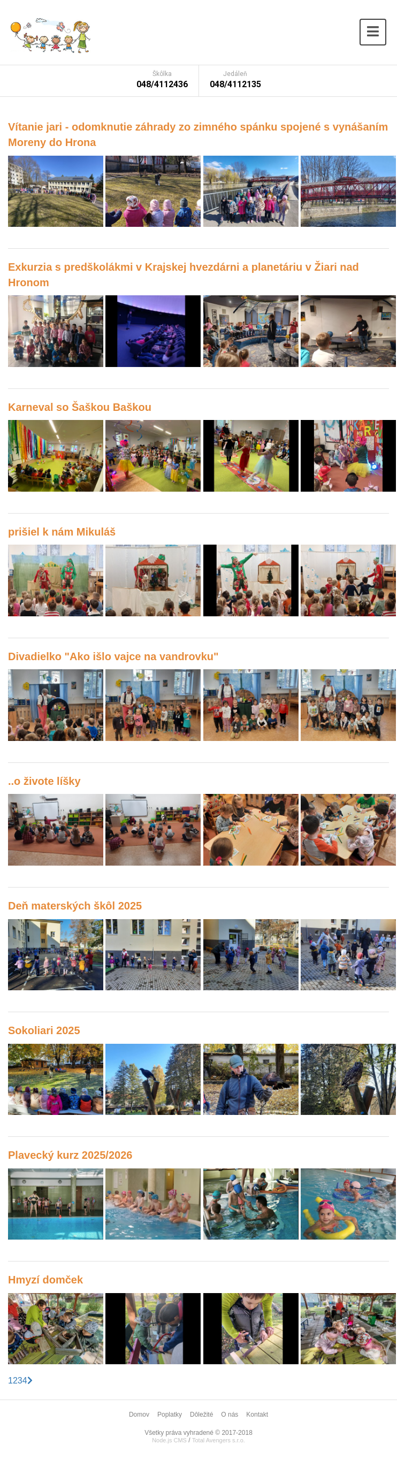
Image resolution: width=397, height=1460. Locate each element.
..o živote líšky (44, 781)
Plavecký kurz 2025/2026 (70, 1155)
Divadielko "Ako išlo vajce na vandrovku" (113, 656)
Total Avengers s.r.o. (218, 1440)
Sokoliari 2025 (44, 1030)
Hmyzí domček (45, 1280)
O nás (229, 1414)
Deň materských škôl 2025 (75, 906)
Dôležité (201, 1414)
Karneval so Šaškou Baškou (79, 407)
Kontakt (257, 1414)
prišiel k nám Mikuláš (62, 532)
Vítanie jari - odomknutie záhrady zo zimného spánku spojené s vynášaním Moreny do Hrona (198, 134)
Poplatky (169, 1414)
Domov (139, 1414)
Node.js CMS (169, 1440)
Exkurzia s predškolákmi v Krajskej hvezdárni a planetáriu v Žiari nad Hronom (183, 274)
